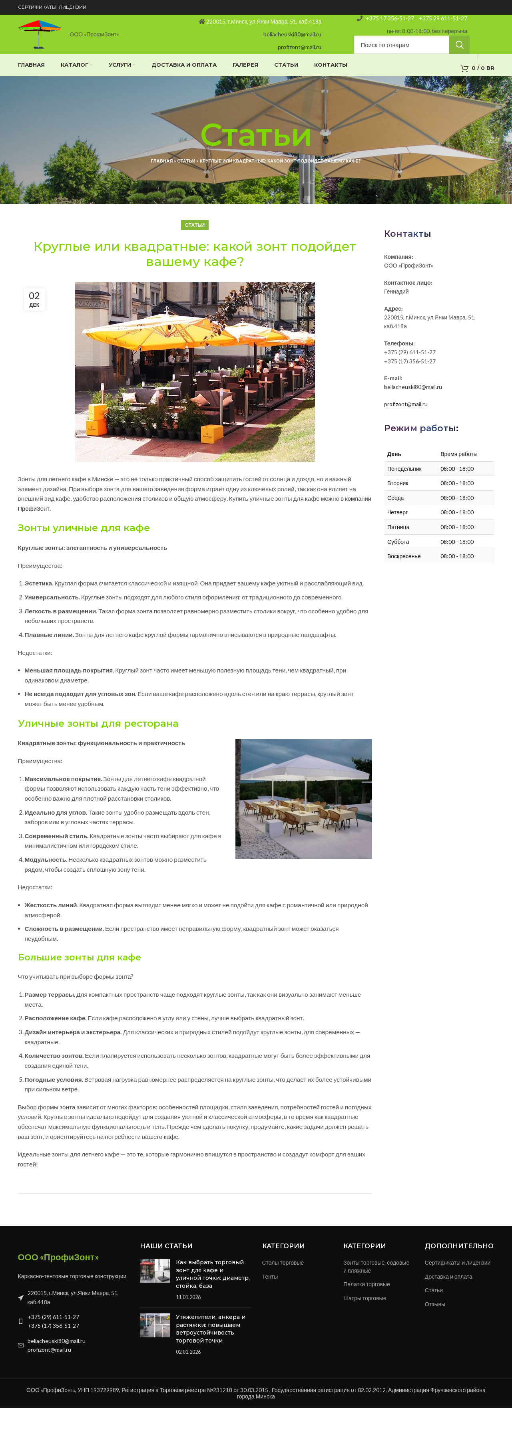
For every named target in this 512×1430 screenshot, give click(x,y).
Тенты (270, 1298)
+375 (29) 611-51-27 (53, 1338)
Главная (162, 183)
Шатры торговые (364, 1320)
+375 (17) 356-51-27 (53, 1348)
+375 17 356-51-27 (390, 24)
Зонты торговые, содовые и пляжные (376, 1288)
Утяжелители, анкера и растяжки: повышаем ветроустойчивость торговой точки (210, 1350)
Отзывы (435, 1326)
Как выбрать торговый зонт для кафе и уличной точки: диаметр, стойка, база (213, 1296)
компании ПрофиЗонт (49, 530)
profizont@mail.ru (299, 57)
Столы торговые (283, 1284)
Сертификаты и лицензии (458, 1284)
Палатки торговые (366, 1306)
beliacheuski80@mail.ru (292, 44)
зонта (123, 998)
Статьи (186, 183)
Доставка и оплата (448, 1298)
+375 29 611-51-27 (442, 24)
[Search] (412, 58)
